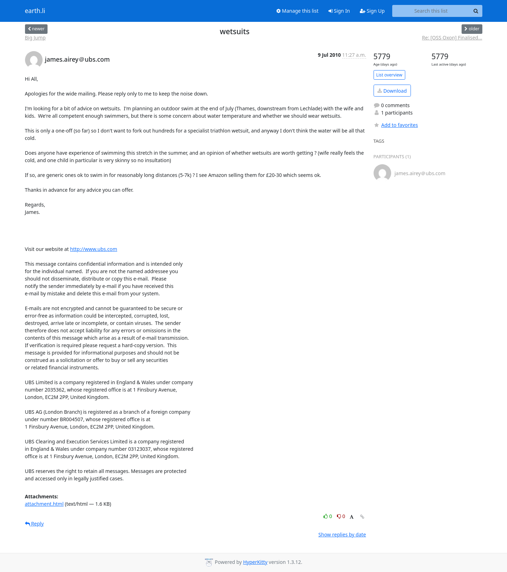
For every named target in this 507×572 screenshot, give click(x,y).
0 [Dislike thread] (341, 516)
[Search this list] (431, 11)
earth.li (35, 11)
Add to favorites (396, 125)
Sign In (339, 10)
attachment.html (44, 503)
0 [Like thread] (328, 516)
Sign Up (372, 10)
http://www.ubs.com (93, 249)
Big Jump (35, 37)
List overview (389, 75)
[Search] (476, 11)
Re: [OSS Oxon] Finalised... (452, 37)
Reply (34, 523)
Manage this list (297, 10)
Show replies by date (342, 534)
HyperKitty (255, 562)
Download (392, 90)
